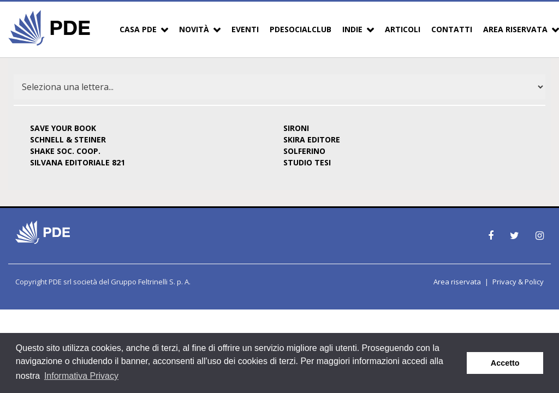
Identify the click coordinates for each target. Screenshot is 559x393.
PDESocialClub (300, 29)
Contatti (451, 29)
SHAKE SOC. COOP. (65, 151)
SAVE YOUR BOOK (63, 128)
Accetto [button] (505, 363)
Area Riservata (515, 29)
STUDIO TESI (307, 162)
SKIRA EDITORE (311, 139)
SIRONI (296, 128)
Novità (194, 29)
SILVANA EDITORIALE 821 (77, 162)
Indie (352, 29)
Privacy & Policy (518, 282)
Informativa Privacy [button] (81, 375)
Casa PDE (138, 29)
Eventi (245, 29)
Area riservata (457, 282)
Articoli (402, 29)
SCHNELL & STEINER (68, 139)
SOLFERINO (304, 151)
